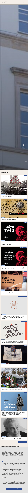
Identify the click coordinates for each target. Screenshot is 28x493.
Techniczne (5, 461)
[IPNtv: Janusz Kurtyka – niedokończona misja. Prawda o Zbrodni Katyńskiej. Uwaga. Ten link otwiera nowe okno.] (14, 440)
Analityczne (5, 467)
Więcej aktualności (23, 384)
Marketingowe (5, 477)
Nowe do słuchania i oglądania (10, 428)
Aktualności (4, 115)
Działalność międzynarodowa (10, 389)
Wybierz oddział (6, 2)
